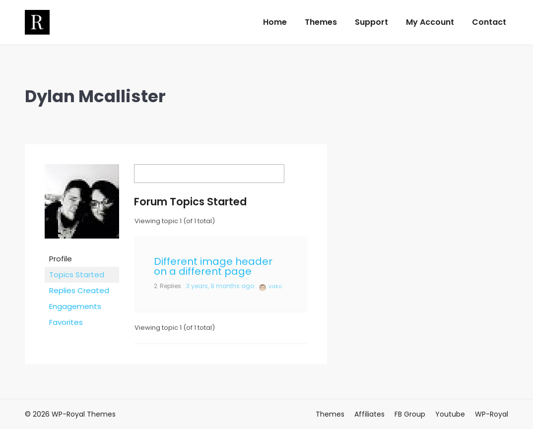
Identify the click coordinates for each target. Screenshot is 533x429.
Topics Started (76, 274)
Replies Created (79, 290)
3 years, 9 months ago (220, 286)
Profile (60, 258)
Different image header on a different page (213, 266)
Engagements (75, 306)
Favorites (66, 322)
